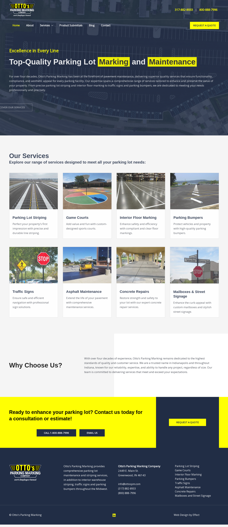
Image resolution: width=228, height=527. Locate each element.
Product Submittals (66, 25)
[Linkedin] (114, 517)
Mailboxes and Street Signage (191, 498)
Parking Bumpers (183, 480)
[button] (48, 25)
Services (43, 25)
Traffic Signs (180, 484)
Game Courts (180, 471)
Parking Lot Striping (185, 466)
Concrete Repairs (183, 493)
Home (15, 25)
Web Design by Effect (186, 517)
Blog (86, 25)
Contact (98, 25)
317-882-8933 (184, 10)
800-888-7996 (208, 10)
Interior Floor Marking (186, 475)
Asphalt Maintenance (186, 489)
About (28, 25)
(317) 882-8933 (127, 488)
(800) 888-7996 (127, 493)
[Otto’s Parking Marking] (22, 9)
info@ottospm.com (130, 484)
